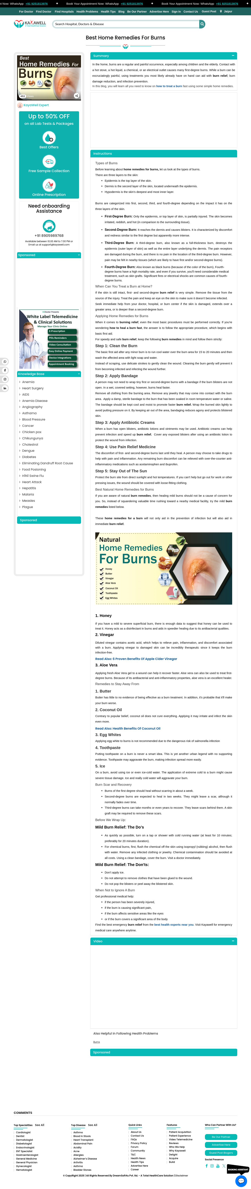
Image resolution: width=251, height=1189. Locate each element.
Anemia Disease (33, 401)
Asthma (78, 1132)
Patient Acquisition (180, 1132)
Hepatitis (27, 488)
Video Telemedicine (180, 1139)
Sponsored (49, 255)
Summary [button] (101, 56)
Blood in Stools (82, 1136)
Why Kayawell (177, 1150)
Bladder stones (82, 1170)
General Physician (26, 1162)
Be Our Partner (137, 11)
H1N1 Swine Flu (31, 476)
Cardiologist (23, 1132)
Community (138, 1150)
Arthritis (78, 1162)
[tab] (163, 56)
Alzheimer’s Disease (85, 1158)
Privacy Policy (139, 1143)
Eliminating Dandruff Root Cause (46, 463)
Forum (134, 1147)
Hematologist (24, 1170)
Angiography (31, 407)
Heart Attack (30, 482)
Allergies (79, 1155)
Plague (26, 507)
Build (172, 1162)
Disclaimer (181, 1175)
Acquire (173, 1158)
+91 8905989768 (49, 235)
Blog (121, 11)
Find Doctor (43, 11)
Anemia (26, 382)
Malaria (26, 494)
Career (135, 1169)
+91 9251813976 (39, 3)
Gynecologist (24, 1166)
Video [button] (97, 941)
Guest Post (209, 11)
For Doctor (25, 11)
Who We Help (177, 1147)
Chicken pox (30, 432)
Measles (27, 500)
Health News (138, 1158)
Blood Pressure (32, 419)
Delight (173, 1154)
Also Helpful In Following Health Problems (125, 1033)
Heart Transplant (84, 1140)
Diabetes (27, 457)
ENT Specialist (24, 1151)
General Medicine (26, 1158)
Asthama (28, 413)
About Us (136, 1132)
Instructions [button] (102, 153)
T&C (133, 1154)
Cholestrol (28, 444)
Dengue (27, 450)
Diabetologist (24, 1143)
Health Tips (108, 11)
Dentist (20, 1136)
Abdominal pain (83, 1143)
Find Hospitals (64, 11)
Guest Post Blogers (221, 1153)
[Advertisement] (49, 282)
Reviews (174, 1143)
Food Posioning (32, 469)
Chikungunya (31, 438)
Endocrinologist (25, 1147)
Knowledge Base (49, 374)
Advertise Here (159, 11)
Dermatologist (24, 1140)
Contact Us (191, 11)
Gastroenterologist (27, 1155)
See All (39, 1125)
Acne (77, 1151)
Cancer (26, 425)
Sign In (176, 11)
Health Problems (87, 11)
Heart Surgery (31, 388)
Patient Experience (180, 1135)
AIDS (24, 394)
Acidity (78, 1147)
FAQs (134, 1139)
